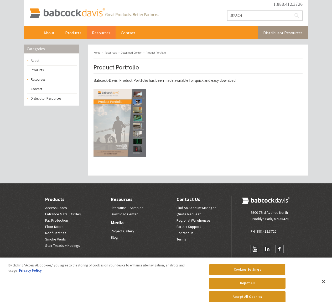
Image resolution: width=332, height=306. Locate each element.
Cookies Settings (247, 271)
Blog (114, 237)
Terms (181, 239)
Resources (101, 32)
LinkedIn (267, 249)
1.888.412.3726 (288, 4)
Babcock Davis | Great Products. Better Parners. (94, 13)
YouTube (255, 249)
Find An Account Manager (196, 207)
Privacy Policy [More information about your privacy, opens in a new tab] (30, 272)
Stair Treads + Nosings (62, 245)
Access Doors (56, 207)
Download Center (124, 214)
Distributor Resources (283, 32)
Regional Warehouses (194, 220)
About (49, 32)
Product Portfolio (133, 80)
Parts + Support (189, 226)
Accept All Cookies (247, 298)
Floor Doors (54, 226)
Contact (128, 32)
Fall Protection (56, 220)
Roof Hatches (55, 233)
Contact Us (188, 199)
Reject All (247, 284)
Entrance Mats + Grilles (63, 214)
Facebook (279, 249)
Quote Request (189, 214)
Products (73, 32)
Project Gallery (122, 231)
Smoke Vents (55, 239)
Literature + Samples (127, 207)
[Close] (323, 283)
